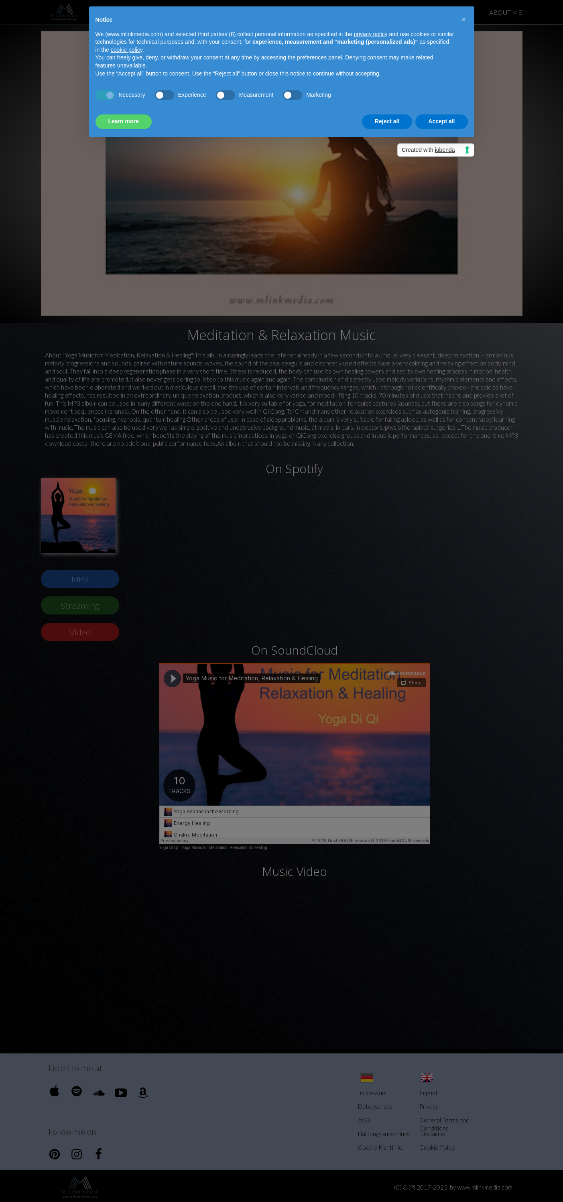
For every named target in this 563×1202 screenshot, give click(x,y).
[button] (463, 19)
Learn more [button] (123, 121)
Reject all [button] (387, 121)
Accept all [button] (441, 121)
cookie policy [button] (126, 50)
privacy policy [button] (371, 34)
